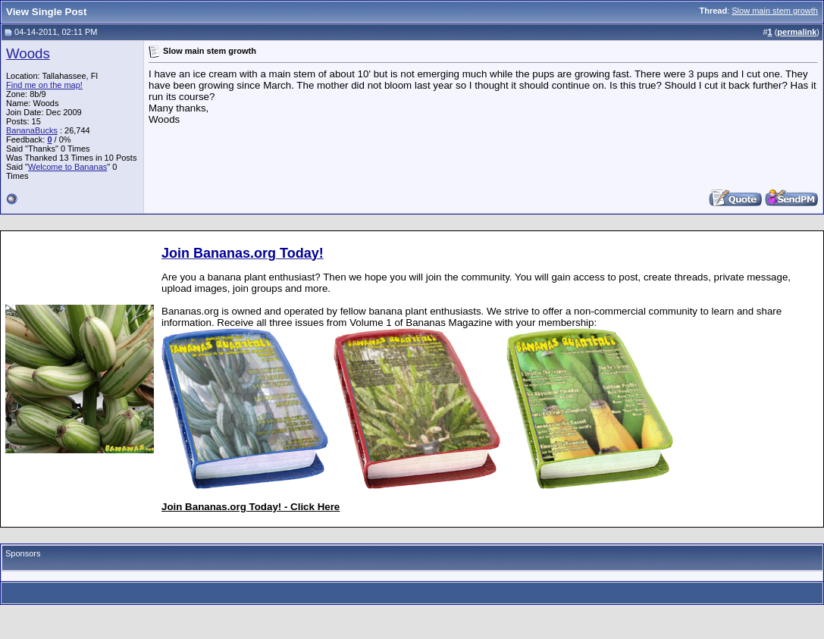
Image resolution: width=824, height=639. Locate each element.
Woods (28, 53)
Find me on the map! (44, 84)
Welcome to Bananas (67, 166)
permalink (796, 31)
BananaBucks (32, 130)
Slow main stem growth (775, 10)
